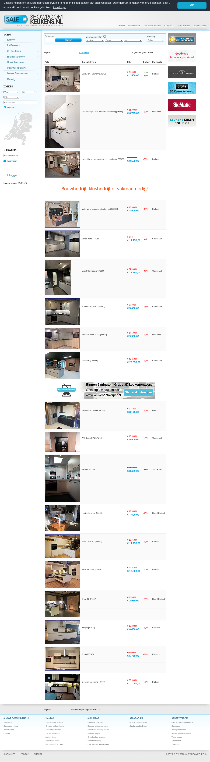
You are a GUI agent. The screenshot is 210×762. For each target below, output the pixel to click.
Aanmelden (176, 741)
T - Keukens (22, 45)
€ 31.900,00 (132, 269)
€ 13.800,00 (132, 467)
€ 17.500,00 (132, 333)
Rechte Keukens (22, 68)
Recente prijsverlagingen (98, 726)
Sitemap (38, 754)
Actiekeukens (51, 737)
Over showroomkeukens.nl (182, 722)
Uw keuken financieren (55, 744)
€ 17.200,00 (134, 272)
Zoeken (10, 108)
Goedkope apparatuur (138, 722)
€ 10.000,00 (134, 683)
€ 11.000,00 (132, 110)
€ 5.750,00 (133, 655)
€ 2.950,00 (133, 600)
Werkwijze (134, 26)
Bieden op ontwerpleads (181, 733)
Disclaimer (9, 754)
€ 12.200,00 (132, 626)
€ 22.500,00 (132, 680)
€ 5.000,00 (133, 308)
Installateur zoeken (53, 730)
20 (93, 709)
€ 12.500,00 (132, 511)
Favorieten (184, 26)
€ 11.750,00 (134, 240)
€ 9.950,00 (133, 336)
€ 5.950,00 (131, 72)
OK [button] (192, 5)
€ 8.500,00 (133, 210)
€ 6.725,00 (133, 113)
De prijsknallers (94, 733)
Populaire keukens (95, 722)
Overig (22, 79)
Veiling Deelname (179, 730)
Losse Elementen (22, 74)
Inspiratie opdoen (52, 733)
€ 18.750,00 (132, 540)
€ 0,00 (130, 237)
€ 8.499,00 (133, 471)
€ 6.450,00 (133, 629)
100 (99, 709)
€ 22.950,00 (132, 568)
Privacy (24, 754)
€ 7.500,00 (133, 514)
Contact (169, 26)
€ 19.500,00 (132, 436)
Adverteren (199, 26)
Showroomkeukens (34, 20)
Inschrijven (12, 161)
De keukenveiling (95, 741)
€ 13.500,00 (132, 157)
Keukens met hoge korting (98, 744)
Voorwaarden (152, 26)
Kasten (22, 40)
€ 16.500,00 (132, 207)
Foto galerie (84, 52)
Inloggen (12, 176)
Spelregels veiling (11, 726)
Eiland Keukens (22, 57)
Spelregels (176, 726)
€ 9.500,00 (133, 161)
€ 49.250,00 (132, 359)
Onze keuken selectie (96, 737)
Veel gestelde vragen (54, 722)
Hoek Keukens (22, 62)
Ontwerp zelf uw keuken (55, 726)
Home (121, 26)
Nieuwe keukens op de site (98, 730)
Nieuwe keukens (52, 741)
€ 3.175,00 (133, 412)
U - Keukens (22, 51)
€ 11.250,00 (134, 543)
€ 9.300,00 (131, 652)
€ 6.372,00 (131, 409)
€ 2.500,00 (133, 75)
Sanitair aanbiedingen (138, 726)
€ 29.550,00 (134, 362)
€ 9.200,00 (131, 305)
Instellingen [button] (59, 7)
